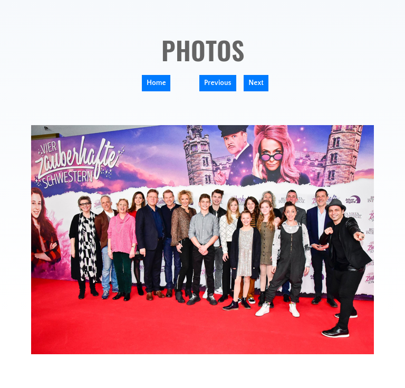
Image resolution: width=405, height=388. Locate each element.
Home (156, 83)
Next (256, 83)
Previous (218, 83)
